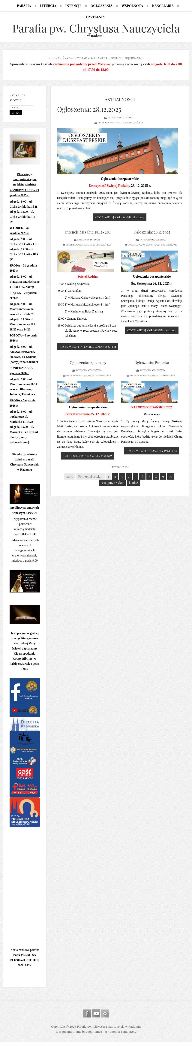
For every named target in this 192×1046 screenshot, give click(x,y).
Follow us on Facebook (87, 1014)
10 (170, 477)
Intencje (95, 240)
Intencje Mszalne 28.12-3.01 (87, 232)
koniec (133, 483)
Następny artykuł (112, 483)
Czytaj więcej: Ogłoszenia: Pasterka (152, 451)
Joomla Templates (122, 1032)
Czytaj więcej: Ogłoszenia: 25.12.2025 (88, 456)
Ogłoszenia (127, 118)
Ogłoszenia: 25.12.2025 (88, 363)
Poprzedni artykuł (90, 477)
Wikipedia (105, 1014)
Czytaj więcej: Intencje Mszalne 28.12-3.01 (88, 347)
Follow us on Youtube (96, 1014)
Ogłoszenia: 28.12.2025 (89, 109)
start (70, 477)
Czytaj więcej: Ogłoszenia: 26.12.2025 (151, 331)
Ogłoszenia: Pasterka (151, 363)
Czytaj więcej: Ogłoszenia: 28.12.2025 (119, 217)
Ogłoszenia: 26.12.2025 (152, 232)
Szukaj (15, 113)
